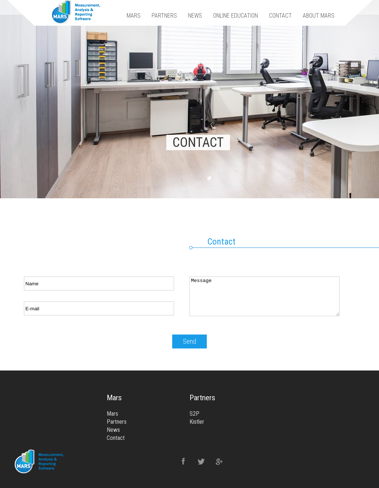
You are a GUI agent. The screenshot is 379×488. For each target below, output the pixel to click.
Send (189, 341)
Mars (112, 413)
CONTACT (280, 15)
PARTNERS (164, 15)
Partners (117, 421)
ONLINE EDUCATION (235, 15)
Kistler (197, 421)
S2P (194, 413)
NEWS (195, 15)
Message (265, 296)
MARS (134, 15)
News (113, 429)
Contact (116, 437)
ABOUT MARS (318, 15)
